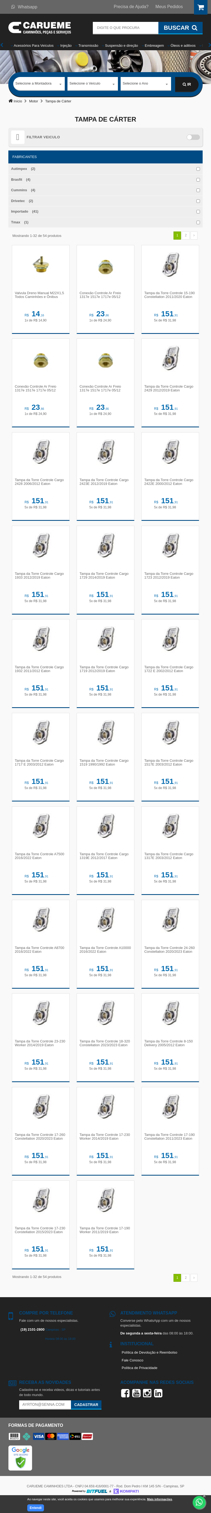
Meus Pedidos (169, 6)
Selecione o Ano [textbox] (135, 84)
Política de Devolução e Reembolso (149, 1363)
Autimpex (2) (23, 169)
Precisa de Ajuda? (131, 6)
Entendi (36, 1508)
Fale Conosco (132, 1371)
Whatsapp (24, 7)
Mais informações (159, 1499)
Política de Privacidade (139, 1379)
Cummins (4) (23, 190)
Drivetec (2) (22, 201)
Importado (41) (24, 211)
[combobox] (39, 84)
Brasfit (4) (20, 179)
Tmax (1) (19, 222)
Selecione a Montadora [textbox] (33, 84)
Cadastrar (86, 1415)
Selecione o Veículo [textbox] (85, 84)
